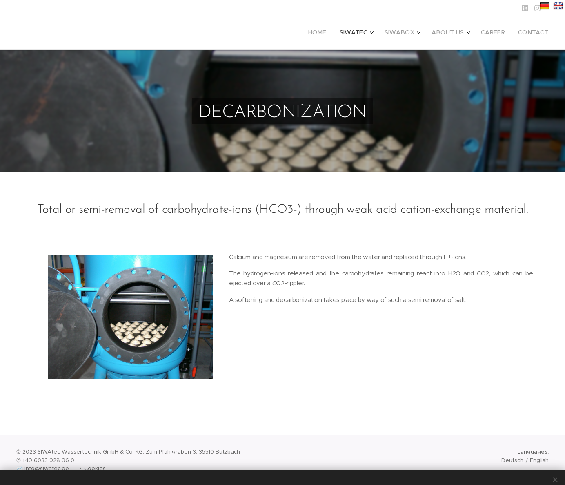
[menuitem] (473, 33)
